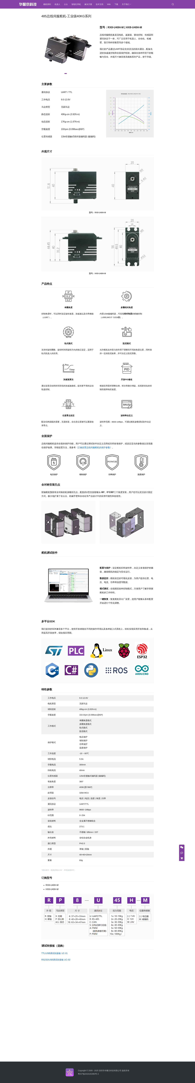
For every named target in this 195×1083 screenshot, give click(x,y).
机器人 (57, 4)
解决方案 (88, 4)
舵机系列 (47, 4)
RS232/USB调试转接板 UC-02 (55, 960)
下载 (116, 4)
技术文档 (99, 4)
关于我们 (125, 4)
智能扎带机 (76, 4)
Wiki (109, 4)
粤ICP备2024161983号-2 (88, 1074)
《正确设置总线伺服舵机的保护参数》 (94, 447)
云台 (66, 4)
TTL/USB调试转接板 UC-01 (54, 953)
